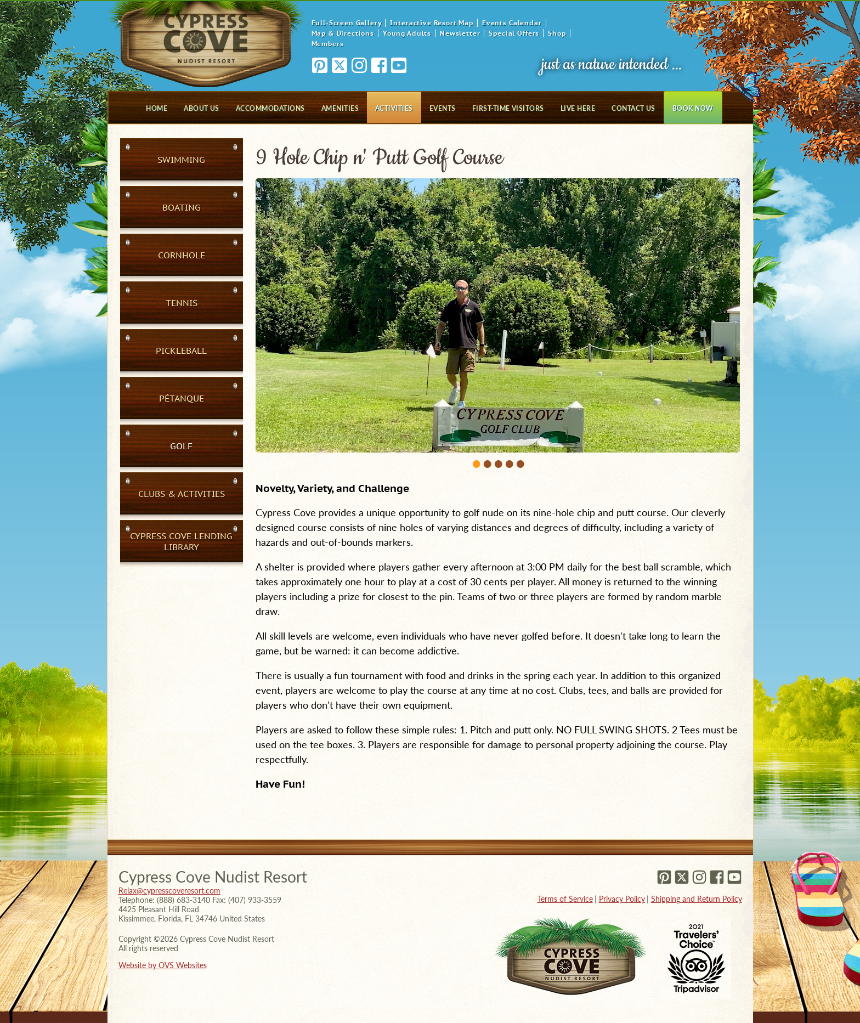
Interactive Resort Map (431, 23)
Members (328, 43)
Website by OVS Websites (162, 965)
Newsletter (460, 33)
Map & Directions (343, 33)
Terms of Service (565, 898)
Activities (394, 108)
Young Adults (407, 33)
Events (442, 108)
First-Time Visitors (508, 108)
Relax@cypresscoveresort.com (169, 890)
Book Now (693, 108)
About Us (201, 108)
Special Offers (514, 33)
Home (156, 108)
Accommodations (270, 108)
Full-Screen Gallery (347, 23)
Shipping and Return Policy (696, 898)
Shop (556, 33)
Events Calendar (512, 23)
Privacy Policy (622, 898)
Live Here (578, 108)
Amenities (340, 108)
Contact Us (633, 108)
